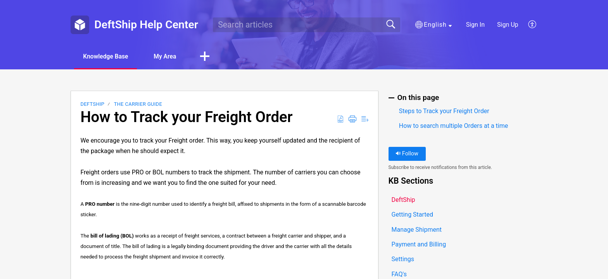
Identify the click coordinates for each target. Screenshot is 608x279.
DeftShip (92, 104)
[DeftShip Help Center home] (80, 25)
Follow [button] (407, 154)
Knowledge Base (107, 56)
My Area (168, 56)
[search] (306, 24)
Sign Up (507, 24)
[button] (433, 25)
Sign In (475, 24)
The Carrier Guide (138, 104)
